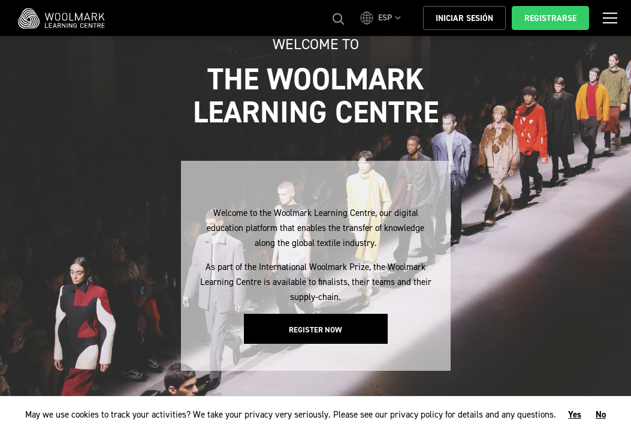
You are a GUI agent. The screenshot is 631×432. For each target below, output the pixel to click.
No (601, 415)
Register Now (315, 330)
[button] (382, 18)
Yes (574, 415)
